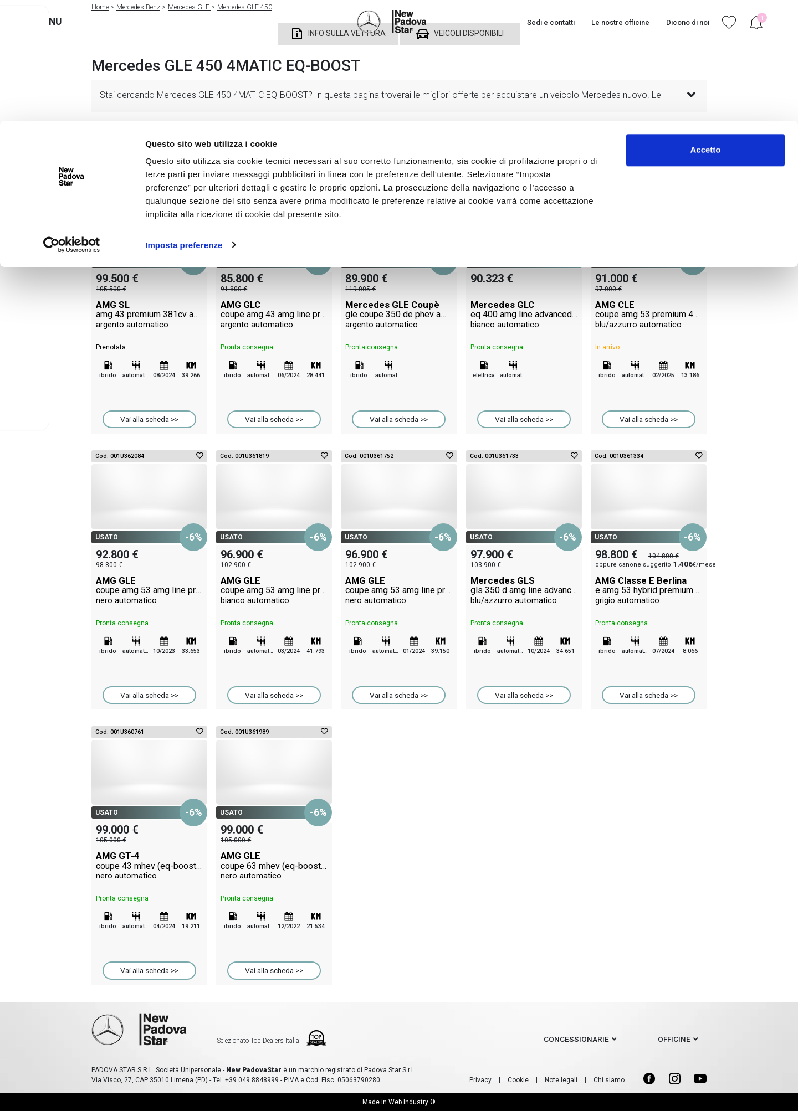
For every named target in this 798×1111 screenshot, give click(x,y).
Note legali (561, 1080)
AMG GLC (274, 315)
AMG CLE (648, 315)
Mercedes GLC (523, 315)
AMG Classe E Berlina (648, 590)
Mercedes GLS (523, 590)
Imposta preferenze (183, 123)
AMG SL (149, 315)
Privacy (480, 1080)
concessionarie (576, 1039)
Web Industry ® (412, 1102)
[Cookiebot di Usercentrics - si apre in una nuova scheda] (71, 124)
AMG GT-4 (149, 866)
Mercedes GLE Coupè (398, 315)
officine (674, 1039)
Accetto (705, 29)
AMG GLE (149, 590)
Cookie (518, 1080)
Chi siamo (609, 1080)
